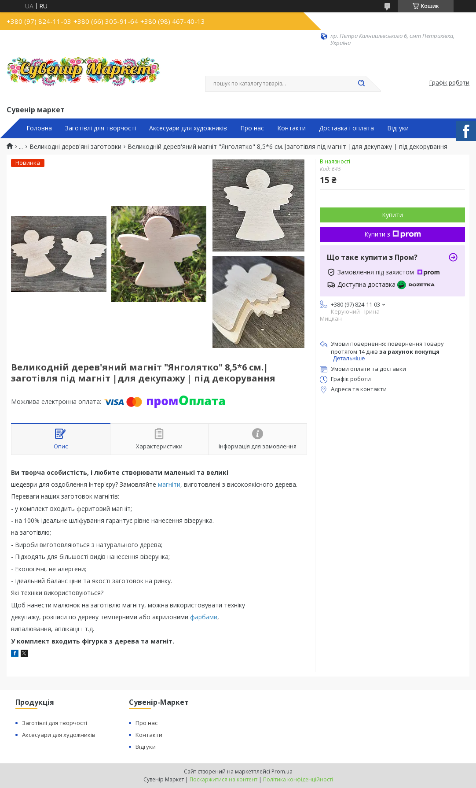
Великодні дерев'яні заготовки (75, 147)
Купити (392, 215)
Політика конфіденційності (298, 779)
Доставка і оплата (346, 128)
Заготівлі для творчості (100, 128)
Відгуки (398, 128)
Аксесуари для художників (188, 128)
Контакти (291, 128)
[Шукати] (361, 84)
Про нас (252, 128)
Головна (39, 128)
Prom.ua (282, 771)
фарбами (203, 617)
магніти (169, 484)
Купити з (392, 234)
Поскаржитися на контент (223, 779)
